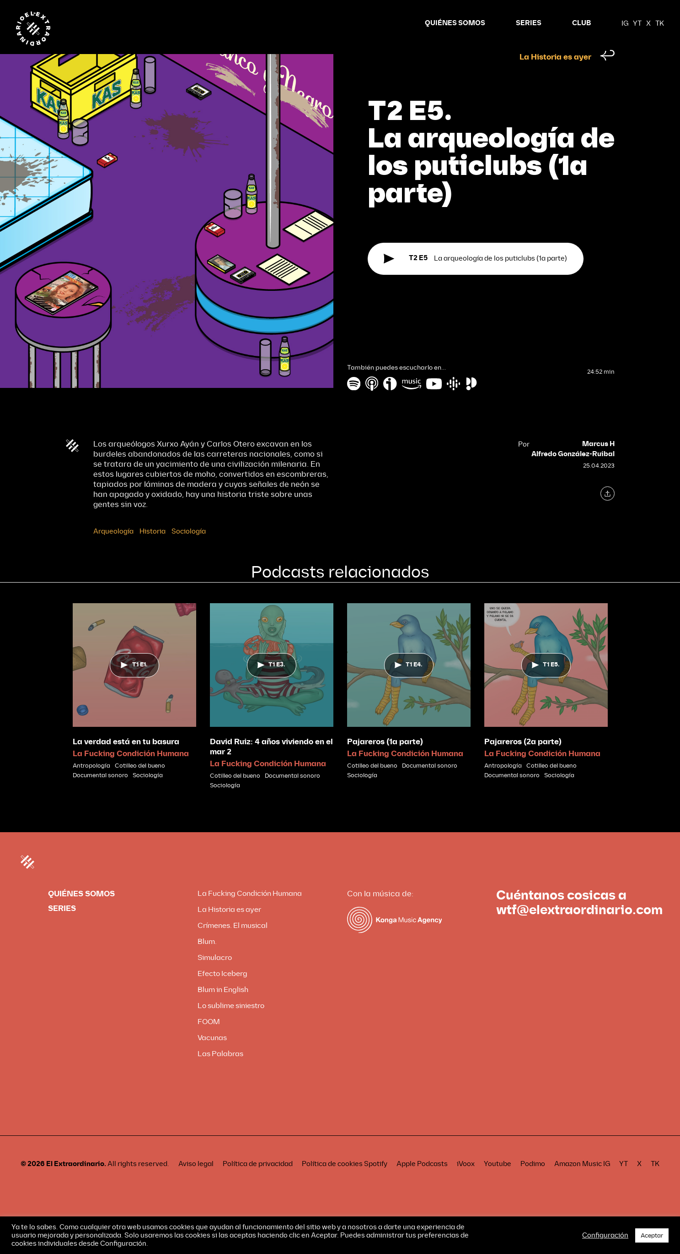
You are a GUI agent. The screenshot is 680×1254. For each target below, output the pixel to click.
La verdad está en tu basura (126, 759)
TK (659, 23)
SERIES (528, 23)
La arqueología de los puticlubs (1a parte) (475, 276)
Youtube (497, 1181)
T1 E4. (409, 682)
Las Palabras (220, 1071)
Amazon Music (578, 1181)
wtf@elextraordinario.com (579, 927)
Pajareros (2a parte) (523, 759)
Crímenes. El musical (233, 942)
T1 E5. (546, 682)
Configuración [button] (605, 1235)
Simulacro (215, 974)
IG (624, 23)
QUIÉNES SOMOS (455, 23)
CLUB (581, 23)
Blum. (207, 958)
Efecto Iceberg (222, 991)
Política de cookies (332, 1181)
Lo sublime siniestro (231, 1023)
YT (637, 23)
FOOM (209, 1039)
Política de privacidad (258, 1181)
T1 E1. (134, 682)
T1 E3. (271, 682)
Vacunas (212, 1055)
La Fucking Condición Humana (131, 771)
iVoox (466, 1181)
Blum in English (223, 1007)
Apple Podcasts (422, 1181)
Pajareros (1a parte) (385, 759)
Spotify (375, 1181)
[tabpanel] (134, 709)
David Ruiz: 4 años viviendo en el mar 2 (271, 764)
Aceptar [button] (652, 1235)
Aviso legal (196, 1181)
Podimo (532, 1181)
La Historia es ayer (555, 74)
